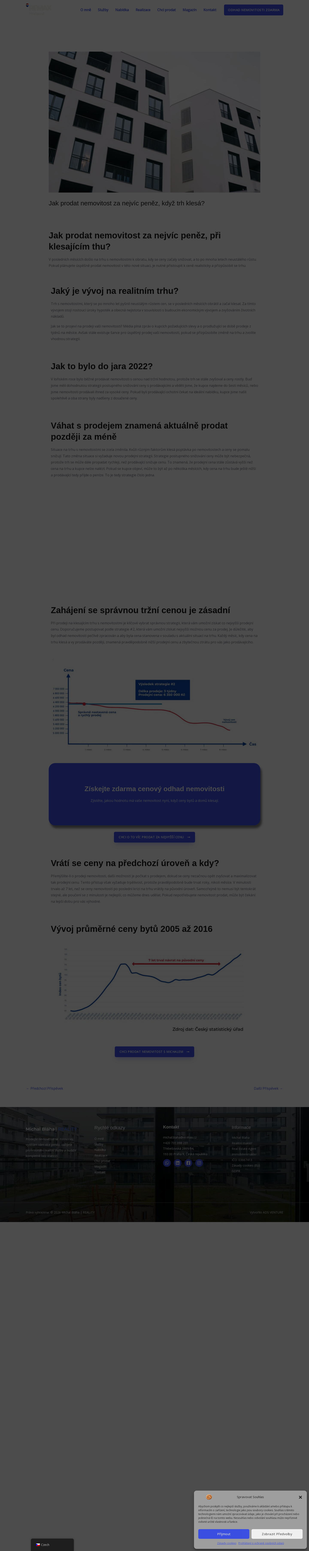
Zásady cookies (226, 1543)
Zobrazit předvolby (277, 1534)
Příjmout (224, 1534)
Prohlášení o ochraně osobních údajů (261, 1543)
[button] (300, 1497)
